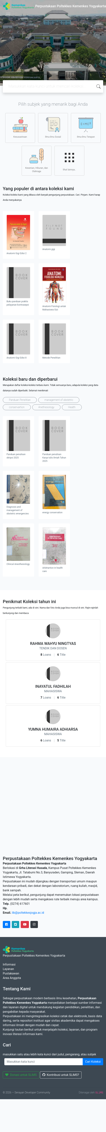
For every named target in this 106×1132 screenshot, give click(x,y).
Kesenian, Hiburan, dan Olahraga (36, 160)
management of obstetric (58, 399)
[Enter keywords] (43, 1061)
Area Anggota (12, 978)
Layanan (8, 969)
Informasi (9, 964)
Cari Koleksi (93, 1061)
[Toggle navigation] (8, 14)
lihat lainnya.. (69, 160)
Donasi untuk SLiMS (21, 1075)
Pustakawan (11, 973)
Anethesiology (46, 407)
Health (72, 407)
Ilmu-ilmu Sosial (53, 127)
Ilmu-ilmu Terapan (86, 127)
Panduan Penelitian (20, 399)
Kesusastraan (20, 127)
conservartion (17, 407)
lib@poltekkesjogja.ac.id (28, 912)
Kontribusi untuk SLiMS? (60, 1075)
